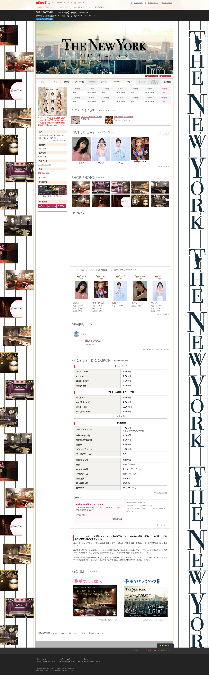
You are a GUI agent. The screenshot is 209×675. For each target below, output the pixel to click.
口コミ (165, 76)
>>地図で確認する (60, 140)
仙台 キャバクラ (42, 659)
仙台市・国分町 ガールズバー (70, 661)
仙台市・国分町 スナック (92, 661)
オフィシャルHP (44, 165)
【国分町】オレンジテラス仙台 (52, 191)
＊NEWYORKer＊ (92, 340)
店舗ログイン (166, 650)
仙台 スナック (88, 659)
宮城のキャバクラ (59, 633)
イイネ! (151, 76)
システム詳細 (162, 493)
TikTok (42, 177)
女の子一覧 (164, 166)
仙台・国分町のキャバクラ (93, 633)
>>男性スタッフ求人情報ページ (155, 620)
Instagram (43, 173)
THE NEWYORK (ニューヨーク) (52, 12)
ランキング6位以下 (161, 314)
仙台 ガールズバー (66, 659)
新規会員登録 (167, 3)
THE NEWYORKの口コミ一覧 (157, 349)
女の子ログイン (153, 3)
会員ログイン (138, 3)
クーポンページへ (160, 525)
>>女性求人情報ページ (108, 620)
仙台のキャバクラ (75, 633)
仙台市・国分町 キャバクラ (46, 661)
